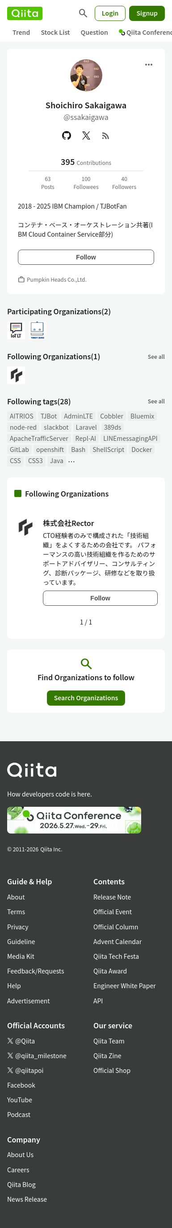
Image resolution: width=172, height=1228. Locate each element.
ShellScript (108, 449)
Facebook (21, 1084)
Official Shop (111, 1070)
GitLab (19, 449)
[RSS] (106, 135)
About (16, 896)
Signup (147, 12)
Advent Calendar (117, 941)
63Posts (48, 182)
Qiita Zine (107, 1055)
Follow (86, 257)
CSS (15, 460)
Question (94, 32)
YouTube (19, 1099)
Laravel (86, 427)
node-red (23, 427)
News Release (27, 1199)
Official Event (112, 911)
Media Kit (20, 956)
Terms (16, 911)
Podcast (18, 1114)
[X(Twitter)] (86, 135)
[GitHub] (66, 135)
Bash (78, 449)
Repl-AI (86, 438)
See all (156, 356)
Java (56, 460)
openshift (50, 449)
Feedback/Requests (35, 970)
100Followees (85, 182)
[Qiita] (24, 13)
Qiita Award (110, 970)
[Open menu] (149, 65)
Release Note (112, 896)
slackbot (56, 427)
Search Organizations (86, 697)
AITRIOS (22, 415)
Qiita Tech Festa (116, 956)
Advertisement (28, 1000)
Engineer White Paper (124, 985)
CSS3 (35, 460)
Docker (141, 449)
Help (14, 985)
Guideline (21, 941)
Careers (18, 1169)
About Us (20, 1154)
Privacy (17, 926)
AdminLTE (78, 415)
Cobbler (111, 415)
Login (110, 12)
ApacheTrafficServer (39, 438)
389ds (113, 427)
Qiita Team (109, 1040)
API (98, 1000)
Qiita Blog (21, 1184)
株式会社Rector (68, 522)
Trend (21, 32)
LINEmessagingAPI (130, 438)
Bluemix (142, 415)
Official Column (115, 926)
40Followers (124, 182)
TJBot (49, 415)
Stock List (55, 32)
